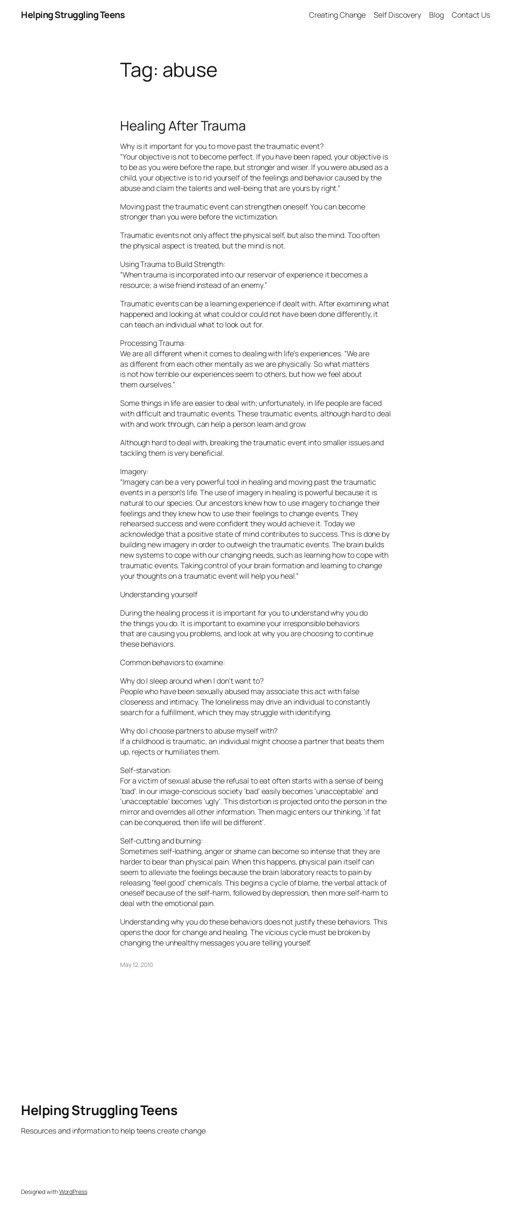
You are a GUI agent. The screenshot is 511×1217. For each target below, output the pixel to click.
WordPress (73, 1192)
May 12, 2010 (136, 965)
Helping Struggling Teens (73, 14)
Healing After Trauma (183, 125)
